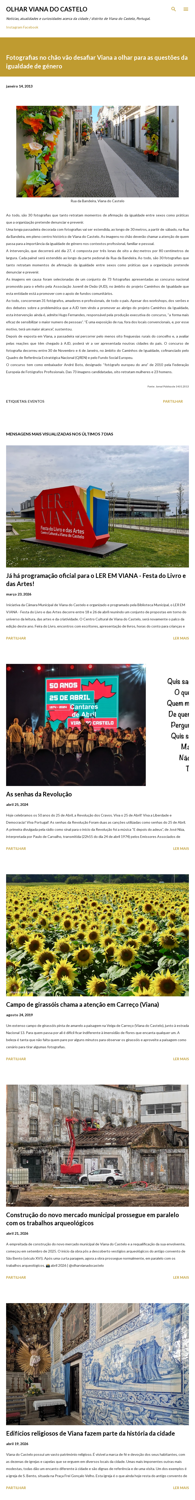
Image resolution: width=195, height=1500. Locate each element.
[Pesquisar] (174, 9)
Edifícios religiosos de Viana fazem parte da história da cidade (90, 1433)
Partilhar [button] (173, 401)
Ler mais (181, 638)
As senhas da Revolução (39, 794)
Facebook (30, 27)
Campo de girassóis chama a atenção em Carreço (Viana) (82, 1004)
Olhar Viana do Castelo (46, 9)
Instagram (14, 27)
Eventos (36, 401)
